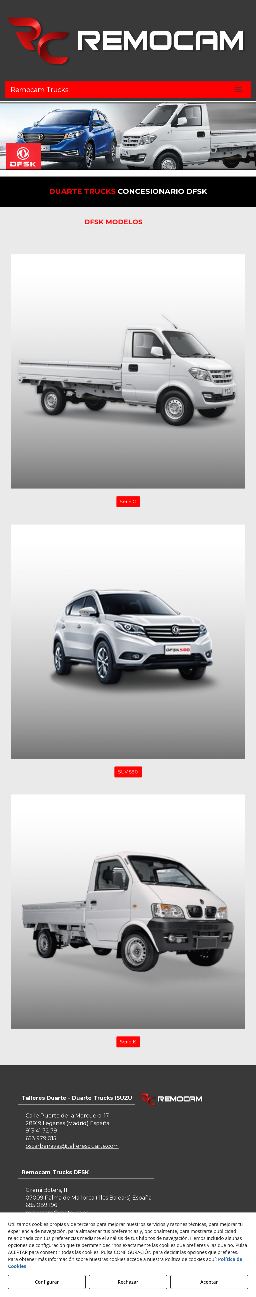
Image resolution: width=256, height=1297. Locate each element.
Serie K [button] (128, 1051)
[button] (128, 40)
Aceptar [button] (209, 1282)
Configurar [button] (47, 1282)
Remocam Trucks (39, 90)
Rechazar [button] (128, 1282)
